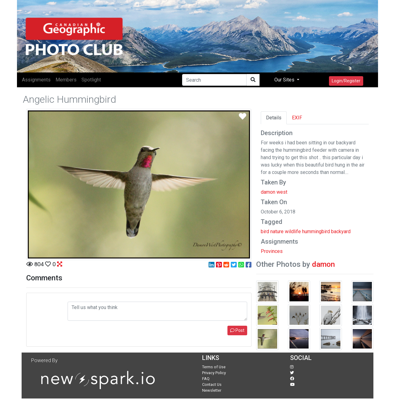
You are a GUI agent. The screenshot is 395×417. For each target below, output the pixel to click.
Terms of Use (214, 367)
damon (323, 264)
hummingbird (316, 231)
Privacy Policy (214, 372)
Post (237, 330)
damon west (274, 192)
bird (265, 231)
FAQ (206, 378)
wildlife (293, 231)
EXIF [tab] (297, 118)
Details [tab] (273, 118)
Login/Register (346, 80)
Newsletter (211, 390)
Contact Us (212, 384)
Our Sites (285, 80)
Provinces (272, 251)
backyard (341, 231)
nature (277, 231)
